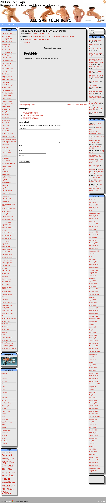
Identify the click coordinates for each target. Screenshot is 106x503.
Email (21, 153)
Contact (25, 25)
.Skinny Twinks (6, 87)
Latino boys (5, 405)
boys (26, 39)
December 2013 (94, 408)
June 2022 (92, 221)
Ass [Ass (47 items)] (10, 452)
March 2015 (93, 367)
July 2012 (92, 441)
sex (43, 39)
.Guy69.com (5, 74)
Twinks (4, 427)
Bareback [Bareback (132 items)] (7, 455)
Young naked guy (95, 123)
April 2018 (92, 281)
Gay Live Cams (6, 225)
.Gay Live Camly (7, 57)
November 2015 (94, 346)
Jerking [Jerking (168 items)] (10, 475)
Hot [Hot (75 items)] (3, 475)
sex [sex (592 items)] (4, 489)
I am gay (4, 268)
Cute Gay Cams (6, 199)
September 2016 (94, 319)
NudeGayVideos (7, 294)
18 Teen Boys (6, 120)
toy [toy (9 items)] (13, 489)
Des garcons (5, 201)
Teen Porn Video (7, 422)
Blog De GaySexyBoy (8, 163)
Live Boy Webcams (95, 40)
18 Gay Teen (5, 117)
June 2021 (92, 229)
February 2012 (93, 454)
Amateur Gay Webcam (9, 139)
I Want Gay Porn (7, 271)
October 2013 (93, 414)
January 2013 (93, 435)
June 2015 (92, 359)
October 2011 (93, 465)
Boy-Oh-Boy (5, 185)
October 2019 (93, 248)
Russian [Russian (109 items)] (6, 485)
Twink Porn (5, 335)
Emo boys (5, 397)
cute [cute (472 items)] (10, 465)
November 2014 (94, 378)
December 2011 (94, 460)
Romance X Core (7, 302)
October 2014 (93, 381)
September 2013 (94, 416)
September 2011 (94, 468)
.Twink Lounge (6, 98)
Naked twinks (93, 44)
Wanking (4, 441)
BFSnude (4, 155)
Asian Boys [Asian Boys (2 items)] (5, 453)
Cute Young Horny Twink (26, 104)
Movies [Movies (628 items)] (6, 479)
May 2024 (92, 210)
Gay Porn (4, 230)
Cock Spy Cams (94, 132)
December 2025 (94, 205)
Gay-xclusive (5, 244)
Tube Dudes (5, 329)
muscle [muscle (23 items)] (5, 483)
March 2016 (93, 335)
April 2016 (92, 332)
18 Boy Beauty (6, 112)
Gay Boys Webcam (7, 219)
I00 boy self (5, 273)
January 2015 (93, 373)
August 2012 (93, 438)
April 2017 (92, 300)
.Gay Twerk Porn (7, 63)
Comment (22, 128)
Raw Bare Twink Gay (95, 67)
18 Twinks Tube (6, 123)
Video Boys (5, 435)
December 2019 (94, 245)
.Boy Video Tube (7, 41)
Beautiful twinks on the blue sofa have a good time (96, 171)
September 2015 (94, 351)
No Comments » (25, 42)
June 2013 (92, 424)
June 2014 (92, 392)
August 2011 (93, 471)
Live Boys (5, 276)
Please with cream (95, 133)
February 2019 (93, 262)
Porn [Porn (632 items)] (11, 482)
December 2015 (94, 343)
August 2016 (93, 321)
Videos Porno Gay (7, 343)
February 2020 (93, 243)
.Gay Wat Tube (6, 66)
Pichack (4, 297)
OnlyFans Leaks (94, 165)
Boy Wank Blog (6, 182)
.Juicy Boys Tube (7, 76)
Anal (3, 376)
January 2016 (93, 340)
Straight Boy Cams (7, 310)
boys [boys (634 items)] (5, 462)
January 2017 (93, 308)
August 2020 (93, 237)
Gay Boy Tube (6, 214)
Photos (4, 408)
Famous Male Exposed (9, 208)
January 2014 (93, 405)
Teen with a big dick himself (96, 155)
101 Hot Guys (6, 106)
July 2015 (92, 357)
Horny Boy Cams (7, 262)
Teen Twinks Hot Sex (95, 49)
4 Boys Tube (5, 128)
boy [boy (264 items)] (11, 458)
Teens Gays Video (7, 313)
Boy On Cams (6, 174)
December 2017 (94, 289)
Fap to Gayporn (6, 211)
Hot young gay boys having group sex (95, 102)
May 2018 (92, 278)
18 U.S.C (11, 25)
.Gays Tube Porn (7, 71)
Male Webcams (6, 282)
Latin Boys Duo (94, 81)
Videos (4, 438)
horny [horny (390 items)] (11, 472)
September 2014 (94, 384)
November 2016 (94, 313)
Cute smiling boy (94, 167)
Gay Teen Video (6, 238)
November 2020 (94, 235)
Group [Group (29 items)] (4, 472)
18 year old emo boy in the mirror (96, 161)
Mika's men (5, 284)
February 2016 (93, 338)
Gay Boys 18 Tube (7, 216)
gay (30, 39)
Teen (3, 416)
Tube (3, 425)
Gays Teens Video (7, 257)
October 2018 (93, 270)
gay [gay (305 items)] (10, 468)
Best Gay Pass (6, 152)
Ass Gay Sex (6, 144)
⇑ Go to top (100, 501)
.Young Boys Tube (7, 104)
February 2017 (93, 305)
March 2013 (93, 430)
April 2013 (92, 427)
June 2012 (92, 443)
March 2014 (93, 400)
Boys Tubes (5, 188)
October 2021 (93, 226)
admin (31, 33)
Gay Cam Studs (6, 222)
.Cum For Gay (6, 47)
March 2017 (93, 302)
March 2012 (93, 452)
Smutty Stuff (5, 308)
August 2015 (93, 354)
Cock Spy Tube (6, 193)
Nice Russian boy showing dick (96, 180)
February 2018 (93, 286)
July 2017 (92, 297)
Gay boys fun (93, 190)
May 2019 (92, 256)
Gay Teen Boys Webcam (30, 112)
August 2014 (93, 386)
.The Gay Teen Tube (8, 93)
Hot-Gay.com (6, 265)
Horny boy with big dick (95, 185)
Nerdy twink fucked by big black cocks (96, 76)
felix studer (92, 159)
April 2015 (92, 365)
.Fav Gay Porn (6, 49)
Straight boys (6, 411)
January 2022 (93, 224)
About (18, 25)
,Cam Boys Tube (7, 33)
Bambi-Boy (5, 147)
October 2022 (93, 218)
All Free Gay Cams (7, 133)
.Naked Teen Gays (7, 79)
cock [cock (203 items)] (11, 462)
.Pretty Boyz (5, 82)
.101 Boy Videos (7, 39)
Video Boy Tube (6, 340)
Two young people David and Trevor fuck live (95, 140)
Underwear (5, 433)
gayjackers (92, 155)
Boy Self (4, 180)
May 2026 (92, 199)
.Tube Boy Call (6, 96)
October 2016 (93, 316)
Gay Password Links (8, 227)
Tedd (90, 139)
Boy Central (5, 169)
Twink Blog (5, 332)
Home (3, 25)
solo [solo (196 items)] (9, 488)
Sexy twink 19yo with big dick (95, 176)
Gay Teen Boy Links (8, 233)
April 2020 (92, 240)
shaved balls (100, 136)
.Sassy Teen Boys (7, 85)
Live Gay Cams (6, 279)
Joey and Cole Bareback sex (93, 86)
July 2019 (92, 254)
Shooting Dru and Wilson (31, 118)
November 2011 (94, 462)
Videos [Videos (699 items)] (6, 492)
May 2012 (92, 446)
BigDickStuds (6, 161)
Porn (39, 39)
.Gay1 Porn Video (7, 68)
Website (21, 158)
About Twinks (6, 131)
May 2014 (92, 395)
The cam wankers (7, 316)
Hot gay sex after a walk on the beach (95, 96)
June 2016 (92, 327)
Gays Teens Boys (7, 254)
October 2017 (93, 292)
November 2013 (94, 411)
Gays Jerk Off (6, 252)
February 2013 (93, 433)
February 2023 (93, 216)
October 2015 (93, 348)
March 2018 (93, 283)
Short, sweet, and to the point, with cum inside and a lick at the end (96, 61)
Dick (3, 395)
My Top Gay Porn (7, 291)
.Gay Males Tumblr (7, 60)
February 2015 (93, 370)
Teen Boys (5, 419)
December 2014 (94, 376)
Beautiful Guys (6, 150)
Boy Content (5, 171)
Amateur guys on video (9, 142)
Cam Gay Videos (7, 190)
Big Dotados (5, 158)
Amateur (4, 373)
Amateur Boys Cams (8, 136)
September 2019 (94, 251)
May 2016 (92, 330)
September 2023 (94, 213)
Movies (34, 39)
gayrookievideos (7, 249)
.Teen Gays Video (7, 90)
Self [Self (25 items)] (12, 486)
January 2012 (93, 457)
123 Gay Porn (6, 109)
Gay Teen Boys (6, 403)
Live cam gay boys (29, 117)
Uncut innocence (7, 337)
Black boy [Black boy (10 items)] (5, 459)
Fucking (4, 400)
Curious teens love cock (30, 114)
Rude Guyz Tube (7, 305)
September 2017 (94, 294)
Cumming (5, 392)
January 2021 (93, 232)
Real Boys (5, 299)
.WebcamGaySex (7, 101)
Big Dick (4, 381)
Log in (99, 2)
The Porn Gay (6, 321)
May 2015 (92, 362)
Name (21, 148)
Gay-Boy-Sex (6, 241)
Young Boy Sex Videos (9, 348)
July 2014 (92, 389)
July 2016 (92, 324)
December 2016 (94, 310)
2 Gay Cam (5, 125)
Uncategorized (6, 430)
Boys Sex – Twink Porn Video (77, 104)
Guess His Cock (7, 260)
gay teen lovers (6, 235)
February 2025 (93, 207)
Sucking (4, 414)
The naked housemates (9, 318)
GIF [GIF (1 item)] (14, 469)
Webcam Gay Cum (7, 346)
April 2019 (92, 259)
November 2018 (94, 267)
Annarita (8, 501)
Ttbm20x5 (5, 327)
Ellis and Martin (94, 112)
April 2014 (92, 397)
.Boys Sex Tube (6, 44)
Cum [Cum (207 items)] (4, 465)
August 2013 (93, 419)
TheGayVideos (6, 324)
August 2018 (93, 273)
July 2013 (92, 422)
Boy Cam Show (6, 166)
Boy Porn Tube (6, 177)
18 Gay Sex (5, 114)
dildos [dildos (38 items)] (4, 469)
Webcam (4, 443)
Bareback (4, 378)
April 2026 (92, 202)
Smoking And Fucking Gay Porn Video (96, 54)
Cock (3, 389)
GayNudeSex (6, 246)
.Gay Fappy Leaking (8, 55)
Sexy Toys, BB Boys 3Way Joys (33, 115)
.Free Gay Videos (7, 52)
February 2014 (93, 403)
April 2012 (92, 449)
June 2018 (92, 275)
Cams (3, 386)
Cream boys (5, 196)
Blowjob (4, 384)
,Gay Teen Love (6, 36)
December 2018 (94, 264)
